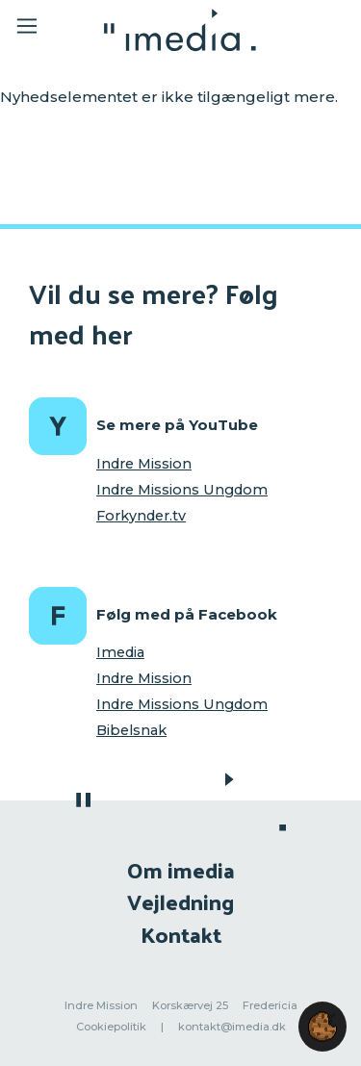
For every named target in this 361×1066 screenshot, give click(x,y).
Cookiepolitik (111, 1026)
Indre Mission (144, 463)
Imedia (120, 652)
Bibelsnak (131, 730)
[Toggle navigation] (40, 29)
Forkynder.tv (141, 515)
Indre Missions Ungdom (182, 489)
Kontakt (181, 933)
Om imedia (181, 869)
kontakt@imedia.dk (232, 1026)
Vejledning (180, 901)
